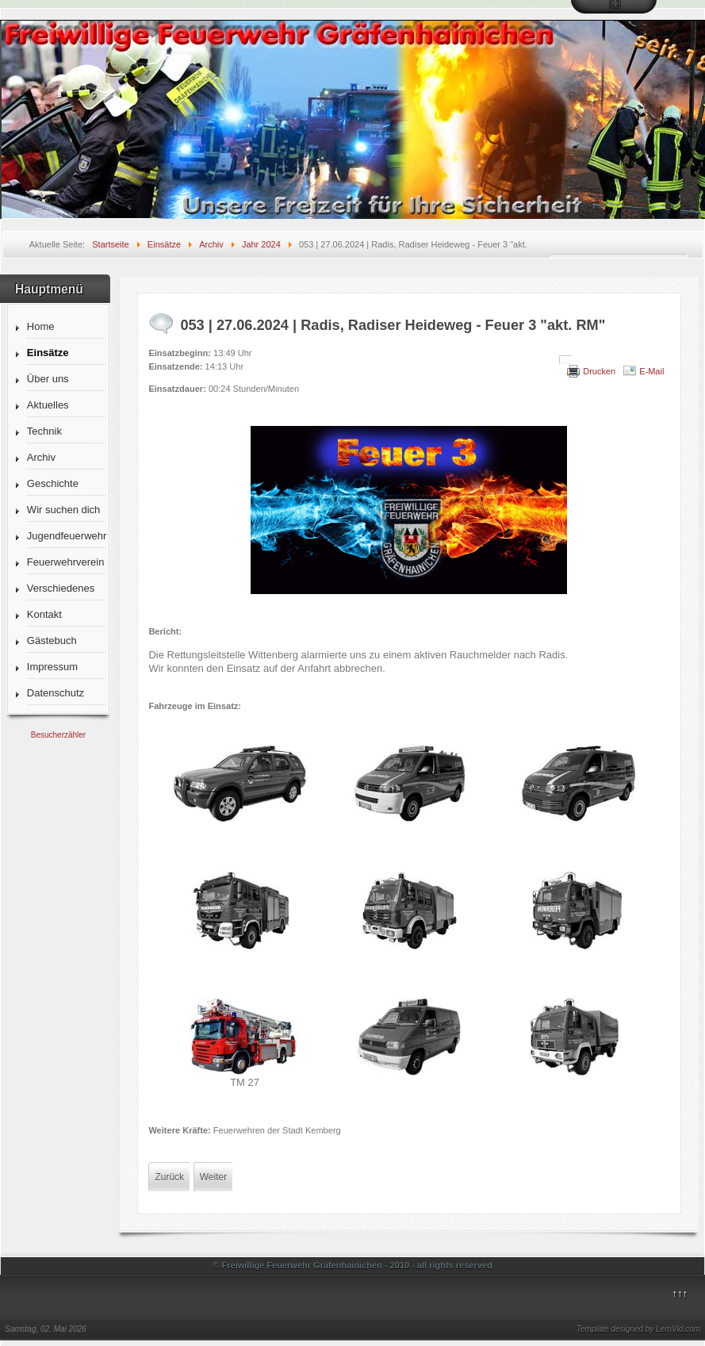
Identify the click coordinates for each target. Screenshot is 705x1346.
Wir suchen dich (63, 510)
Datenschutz (55, 693)
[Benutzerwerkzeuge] (565, 360)
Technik (44, 431)
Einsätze (48, 353)
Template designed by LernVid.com (638, 1329)
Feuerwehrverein (66, 562)
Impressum (52, 667)
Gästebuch (52, 640)
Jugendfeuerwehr (66, 536)
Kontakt (44, 614)
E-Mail (651, 371)
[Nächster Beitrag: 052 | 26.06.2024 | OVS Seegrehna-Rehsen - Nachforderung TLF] (213, 1177)
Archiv (41, 457)
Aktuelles (48, 405)
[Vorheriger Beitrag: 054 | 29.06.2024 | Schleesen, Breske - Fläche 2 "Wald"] (169, 1177)
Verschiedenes (60, 588)
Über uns (48, 379)
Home (41, 326)
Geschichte (53, 483)
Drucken (599, 371)
